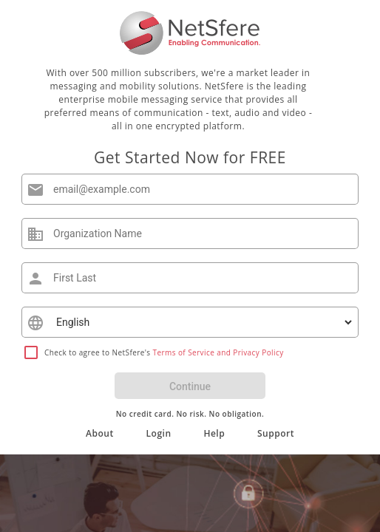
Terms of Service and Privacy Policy (218, 352)
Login (159, 433)
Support (275, 433)
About (100, 433)
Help (214, 433)
